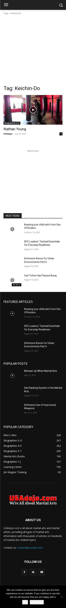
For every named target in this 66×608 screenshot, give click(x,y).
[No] (61, 597)
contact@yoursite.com (30, 547)
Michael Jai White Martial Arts (40, 370)
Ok (25, 602)
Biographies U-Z (12, 123)
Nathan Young (15, 129)
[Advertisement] (33, 50)
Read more (36, 602)
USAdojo (8, 133)
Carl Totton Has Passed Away (40, 275)
